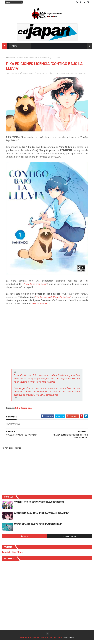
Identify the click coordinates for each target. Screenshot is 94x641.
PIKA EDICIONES (80, 74)
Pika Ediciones (23, 408)
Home (8, 58)
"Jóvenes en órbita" (40, 304)
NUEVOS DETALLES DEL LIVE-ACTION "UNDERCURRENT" (38, 524)
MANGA (16, 74)
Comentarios (69, 537)
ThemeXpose (68, 638)
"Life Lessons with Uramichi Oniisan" (53, 297)
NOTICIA (15, 58)
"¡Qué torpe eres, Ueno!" (35, 284)
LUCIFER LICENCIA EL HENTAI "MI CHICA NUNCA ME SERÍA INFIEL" (41, 513)
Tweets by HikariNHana (12, 552)
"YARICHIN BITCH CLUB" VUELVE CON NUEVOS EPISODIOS (39, 502)
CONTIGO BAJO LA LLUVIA (63, 74)
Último (24, 537)
